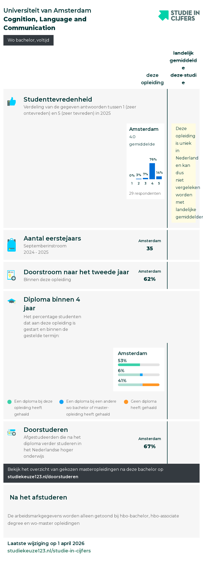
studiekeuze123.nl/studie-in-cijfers (49, 551)
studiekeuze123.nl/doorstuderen (43, 476)
